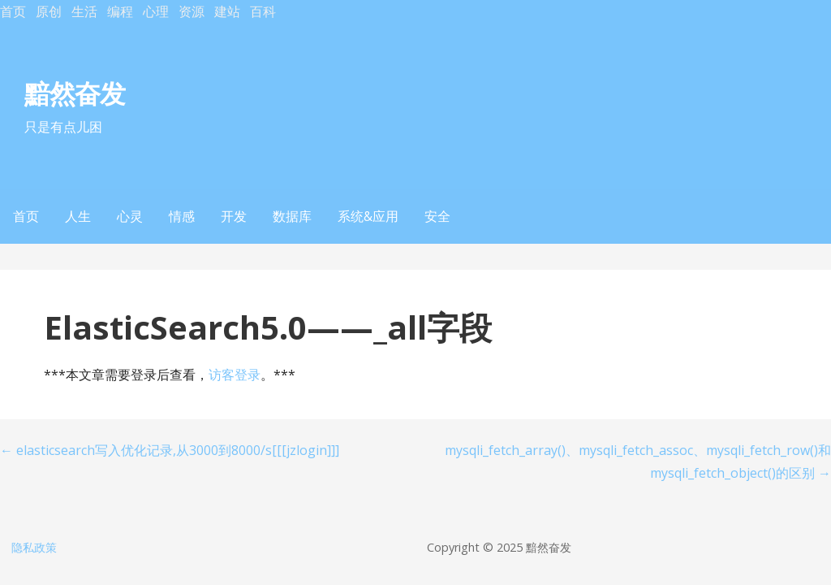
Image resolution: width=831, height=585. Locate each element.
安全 (437, 216)
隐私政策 (34, 547)
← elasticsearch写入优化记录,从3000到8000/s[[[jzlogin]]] (169, 450)
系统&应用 (368, 216)
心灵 (130, 216)
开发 (234, 216)
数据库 (292, 216)
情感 (182, 216)
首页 (13, 11)
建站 (227, 11)
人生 (78, 216)
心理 (156, 11)
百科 (263, 11)
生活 (84, 11)
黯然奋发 (74, 93)
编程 (120, 11)
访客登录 (234, 375)
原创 (49, 11)
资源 (192, 11)
